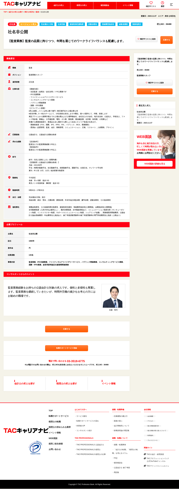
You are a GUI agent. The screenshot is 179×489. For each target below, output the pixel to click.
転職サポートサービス (59, 416)
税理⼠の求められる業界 (60, 427)
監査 (37, 14)
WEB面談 (53, 438)
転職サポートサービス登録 (66, 353)
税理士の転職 (55, 422)
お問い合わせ (55, 449)
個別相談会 (104, 8)
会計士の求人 (58, 8)
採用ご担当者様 (56, 444)
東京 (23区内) (29, 14)
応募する (160, 42)
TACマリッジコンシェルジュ (158, 466)
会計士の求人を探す (16, 14)
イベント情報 (127, 8)
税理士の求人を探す (67, 386)
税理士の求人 (81, 8)
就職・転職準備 (118, 410)
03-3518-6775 (76, 366)
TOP (5, 14)
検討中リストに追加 (134, 43)
